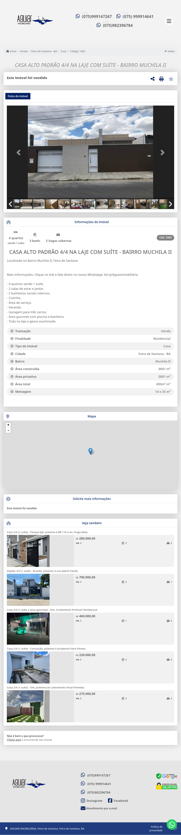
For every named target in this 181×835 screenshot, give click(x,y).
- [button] (8, 430)
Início (11, 51)
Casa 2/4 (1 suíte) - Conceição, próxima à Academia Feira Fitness (46, 648)
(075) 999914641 (138, 16)
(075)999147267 (97, 16)
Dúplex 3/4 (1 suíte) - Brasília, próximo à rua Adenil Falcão (42, 571)
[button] (19, 152)
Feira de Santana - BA (44, 51)
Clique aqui (14, 739)
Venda (24, 51)
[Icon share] (91, 801)
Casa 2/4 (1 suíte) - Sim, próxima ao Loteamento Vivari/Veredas (45, 687)
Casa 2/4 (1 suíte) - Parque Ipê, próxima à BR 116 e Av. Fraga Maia (47, 532)
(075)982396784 (118, 25)
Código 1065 (77, 51)
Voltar (170, 51)
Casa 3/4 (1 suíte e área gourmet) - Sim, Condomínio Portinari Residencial (52, 609)
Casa (63, 51)
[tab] (17, 96)
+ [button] (8, 425)
